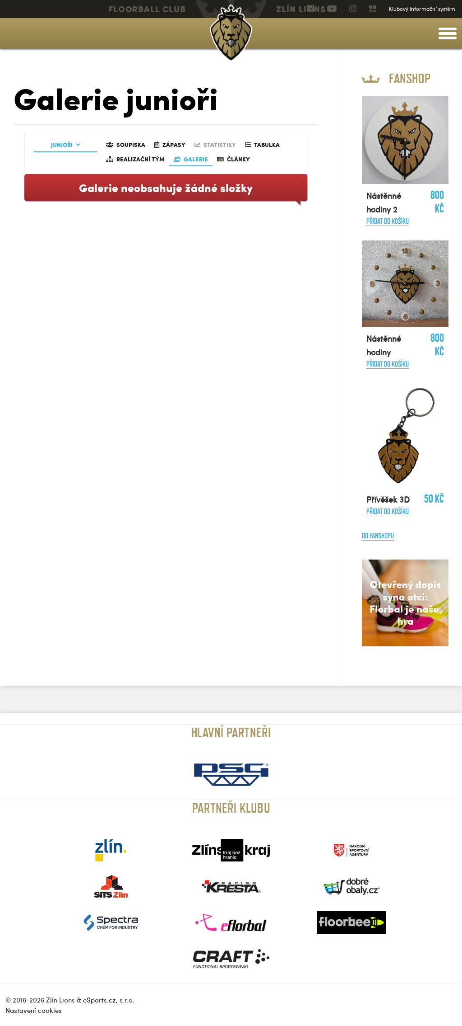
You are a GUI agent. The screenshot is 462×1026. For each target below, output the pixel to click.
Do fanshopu (378, 536)
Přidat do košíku (387, 221)
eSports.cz (99, 999)
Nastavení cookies (33, 1010)
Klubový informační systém (422, 8)
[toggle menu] (447, 33)
